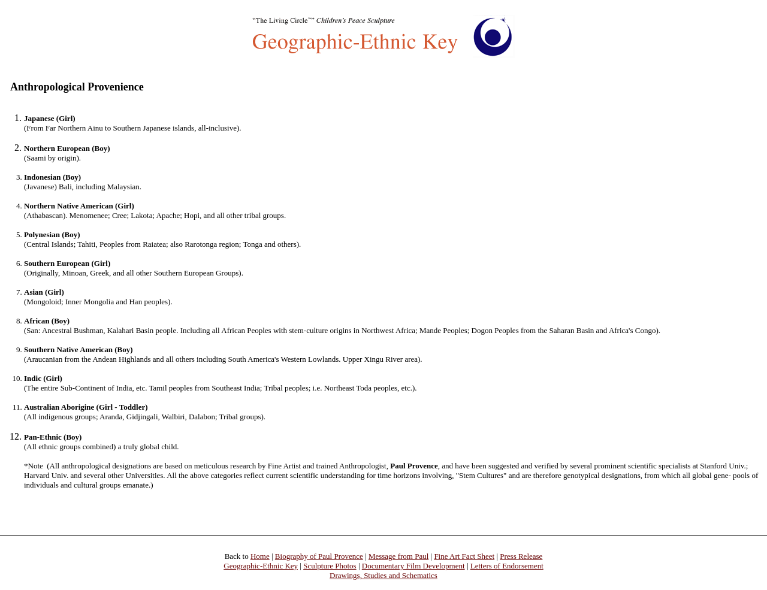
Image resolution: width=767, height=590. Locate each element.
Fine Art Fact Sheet (464, 556)
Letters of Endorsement (506, 565)
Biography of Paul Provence (319, 556)
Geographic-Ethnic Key (261, 565)
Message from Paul (398, 556)
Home (260, 556)
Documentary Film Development (413, 565)
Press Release (521, 556)
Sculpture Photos (329, 565)
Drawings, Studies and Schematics (383, 575)
